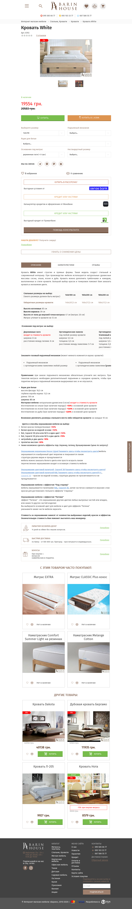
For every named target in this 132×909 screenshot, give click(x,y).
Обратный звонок (100, 860)
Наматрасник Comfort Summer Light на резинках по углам (43, 639)
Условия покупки (80, 876)
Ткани (54, 868)
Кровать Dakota (44, 704)
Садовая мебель (59, 875)
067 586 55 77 (101, 854)
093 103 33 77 (100, 850)
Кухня (54, 882)
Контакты (76, 870)
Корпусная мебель (57, 860)
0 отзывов (41, 35)
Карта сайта (77, 873)
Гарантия (76, 854)
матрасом (36, 556)
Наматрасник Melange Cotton (88, 637)
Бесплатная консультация (129, 456)
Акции (54, 892)
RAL (100, 472)
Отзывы (75, 866)
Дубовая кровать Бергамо (88, 704)
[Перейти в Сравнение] (94, 6)
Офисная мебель (60, 865)
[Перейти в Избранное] (86, 6)
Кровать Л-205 (43, 766)
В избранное (31, 173)
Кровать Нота (88, 766)
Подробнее (26, 245)
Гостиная (56, 878)
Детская (55, 872)
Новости (76, 850)
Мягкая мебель (59, 856)
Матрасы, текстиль (56, 848)
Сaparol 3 (25, 475)
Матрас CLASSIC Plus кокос (88, 577)
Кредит (75, 857)
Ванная (55, 889)
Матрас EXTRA (43, 577)
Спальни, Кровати (60, 852)
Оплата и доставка (76, 862)
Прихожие (57, 885)
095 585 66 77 (101, 847)
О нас (74, 847)
